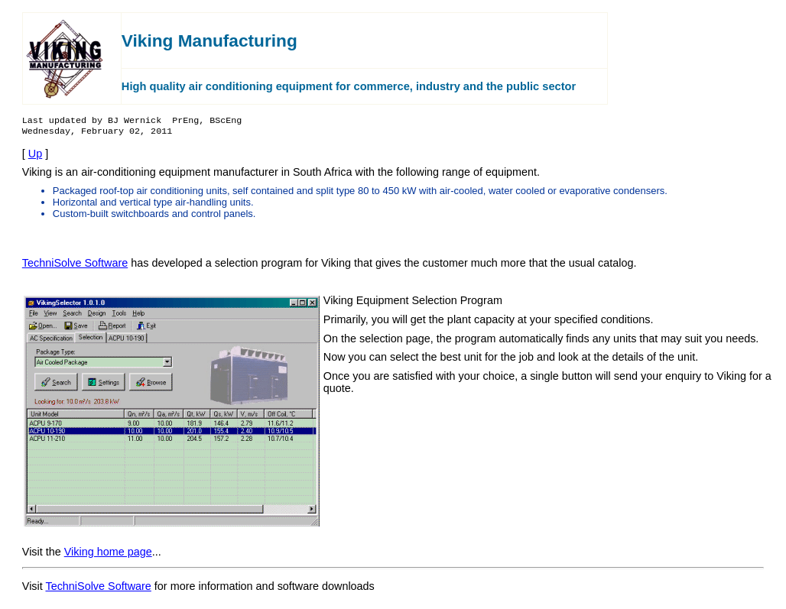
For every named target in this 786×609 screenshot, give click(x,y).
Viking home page (108, 558)
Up (35, 160)
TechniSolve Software (75, 269)
